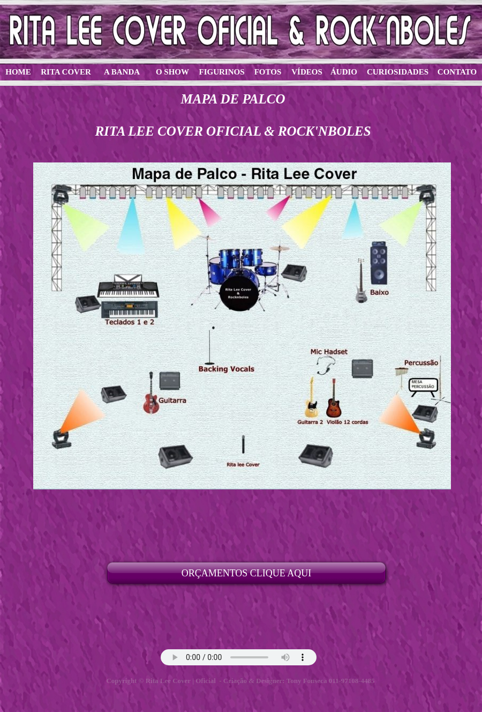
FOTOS (268, 72)
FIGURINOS (221, 72)
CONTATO (457, 72)
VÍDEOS (306, 72)
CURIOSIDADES (397, 72)
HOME (18, 72)
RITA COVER (66, 72)
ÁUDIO (343, 72)
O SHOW (172, 72)
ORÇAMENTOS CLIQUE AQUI (247, 573)
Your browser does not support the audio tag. (239, 657)
